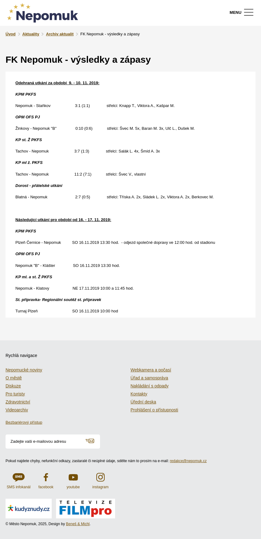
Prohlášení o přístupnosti (154, 409)
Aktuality (30, 34)
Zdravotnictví (18, 401)
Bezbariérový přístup (24, 422)
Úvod (11, 34)
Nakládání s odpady (149, 385)
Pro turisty (15, 393)
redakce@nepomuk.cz (188, 461)
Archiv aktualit (60, 34)
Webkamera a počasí (150, 369)
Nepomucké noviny (24, 369)
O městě (14, 377)
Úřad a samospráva (149, 377)
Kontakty (138, 393)
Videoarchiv (17, 409)
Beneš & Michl (78, 524)
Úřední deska (143, 401)
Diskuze (13, 385)
